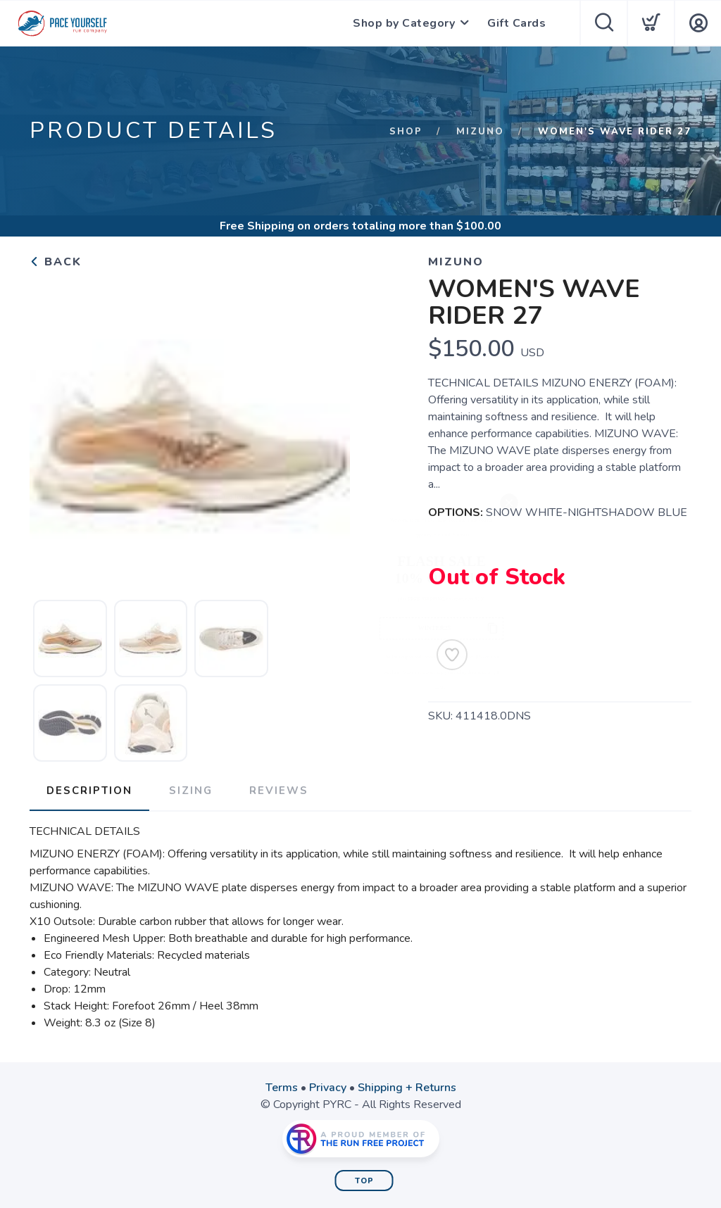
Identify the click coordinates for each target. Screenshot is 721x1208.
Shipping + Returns (407, 1087)
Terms (281, 1087)
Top (364, 1181)
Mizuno (480, 131)
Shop (405, 131)
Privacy (327, 1087)
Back (56, 262)
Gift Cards (516, 23)
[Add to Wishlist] (452, 654)
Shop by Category (404, 23)
